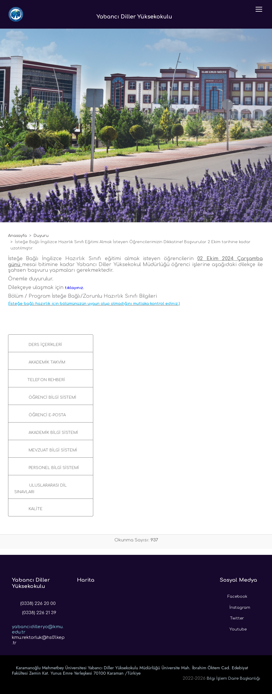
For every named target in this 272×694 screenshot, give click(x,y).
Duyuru (41, 236)
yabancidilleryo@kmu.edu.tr (37, 625)
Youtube (233, 628)
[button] (51, 343)
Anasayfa (17, 236)
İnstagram (235, 606)
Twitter (232, 617)
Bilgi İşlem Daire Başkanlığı (233, 678)
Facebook (233, 595)
